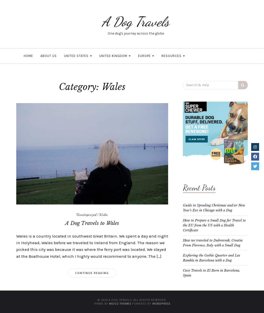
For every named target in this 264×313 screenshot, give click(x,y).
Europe (146, 56)
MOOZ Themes (120, 303)
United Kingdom (115, 56)
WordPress (161, 303)
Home (28, 56)
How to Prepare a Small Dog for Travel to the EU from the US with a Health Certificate (214, 225)
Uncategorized (86, 214)
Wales (103, 214)
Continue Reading (92, 273)
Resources (173, 56)
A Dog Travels (136, 22)
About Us (48, 56)
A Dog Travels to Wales (92, 223)
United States (78, 56)
